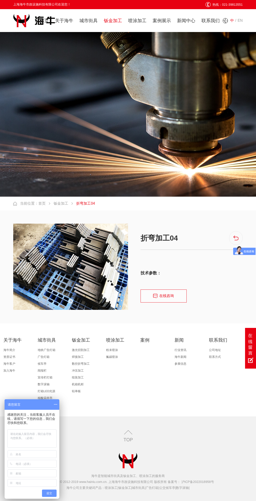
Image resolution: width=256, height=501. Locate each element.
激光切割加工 (81, 350)
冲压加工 (78, 370)
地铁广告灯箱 (46, 350)
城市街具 (88, 20)
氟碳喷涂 (112, 357)
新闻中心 (186, 20)
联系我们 (210, 20)
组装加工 (78, 377)
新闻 (179, 340)
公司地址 (215, 350)
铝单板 (76, 391)
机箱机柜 (78, 384)
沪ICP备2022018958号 (197, 482)
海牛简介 (9, 350)
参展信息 (180, 363)
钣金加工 (113, 20)
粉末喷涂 (112, 350)
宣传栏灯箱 (45, 377)
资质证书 (9, 357)
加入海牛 (9, 370)
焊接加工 (78, 357)
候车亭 (42, 363)
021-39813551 (232, 4)
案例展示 (162, 20)
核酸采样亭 (45, 398)
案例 (144, 340)
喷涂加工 (137, 20)
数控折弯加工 (81, 363)
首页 (44, 20)
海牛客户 (9, 363)
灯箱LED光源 (46, 391)
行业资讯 (180, 350)
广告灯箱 (44, 357)
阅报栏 (42, 370)
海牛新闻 (180, 357)
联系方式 (215, 357)
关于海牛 (64, 20)
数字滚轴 (44, 384)
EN (240, 20)
